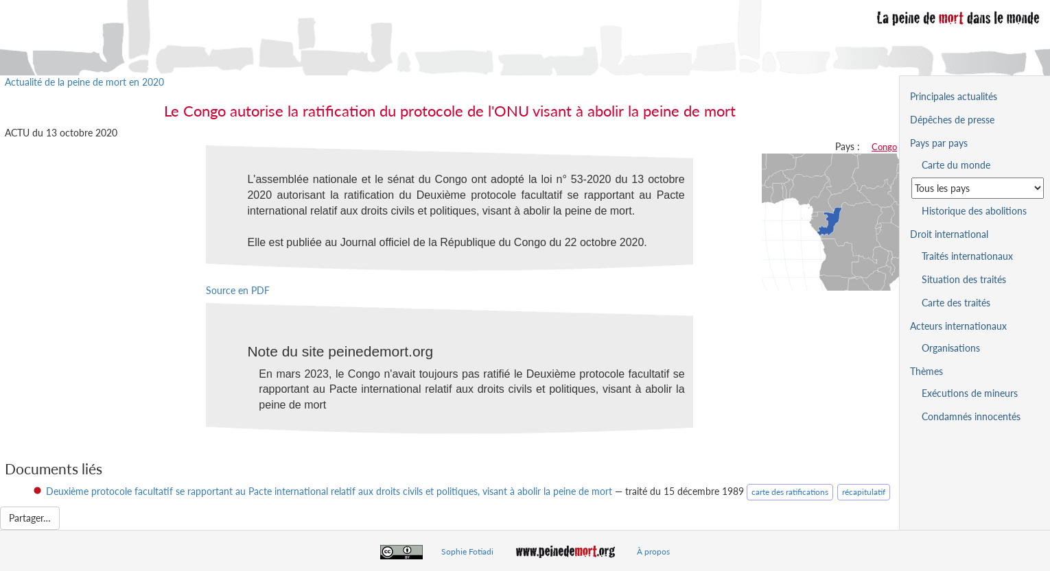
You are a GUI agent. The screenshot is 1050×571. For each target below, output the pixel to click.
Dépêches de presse (952, 119)
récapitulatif (863, 492)
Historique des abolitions (974, 211)
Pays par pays (939, 143)
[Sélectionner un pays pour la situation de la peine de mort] (977, 188)
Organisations (951, 348)
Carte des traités (956, 302)
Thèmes (926, 371)
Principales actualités (953, 96)
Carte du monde (956, 165)
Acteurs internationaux (958, 326)
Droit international (949, 234)
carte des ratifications (789, 492)
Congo (884, 146)
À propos (653, 551)
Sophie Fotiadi (467, 551)
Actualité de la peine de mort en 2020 (84, 82)
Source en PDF (238, 290)
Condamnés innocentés (971, 416)
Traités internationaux (967, 256)
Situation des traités (964, 279)
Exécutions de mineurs (970, 393)
